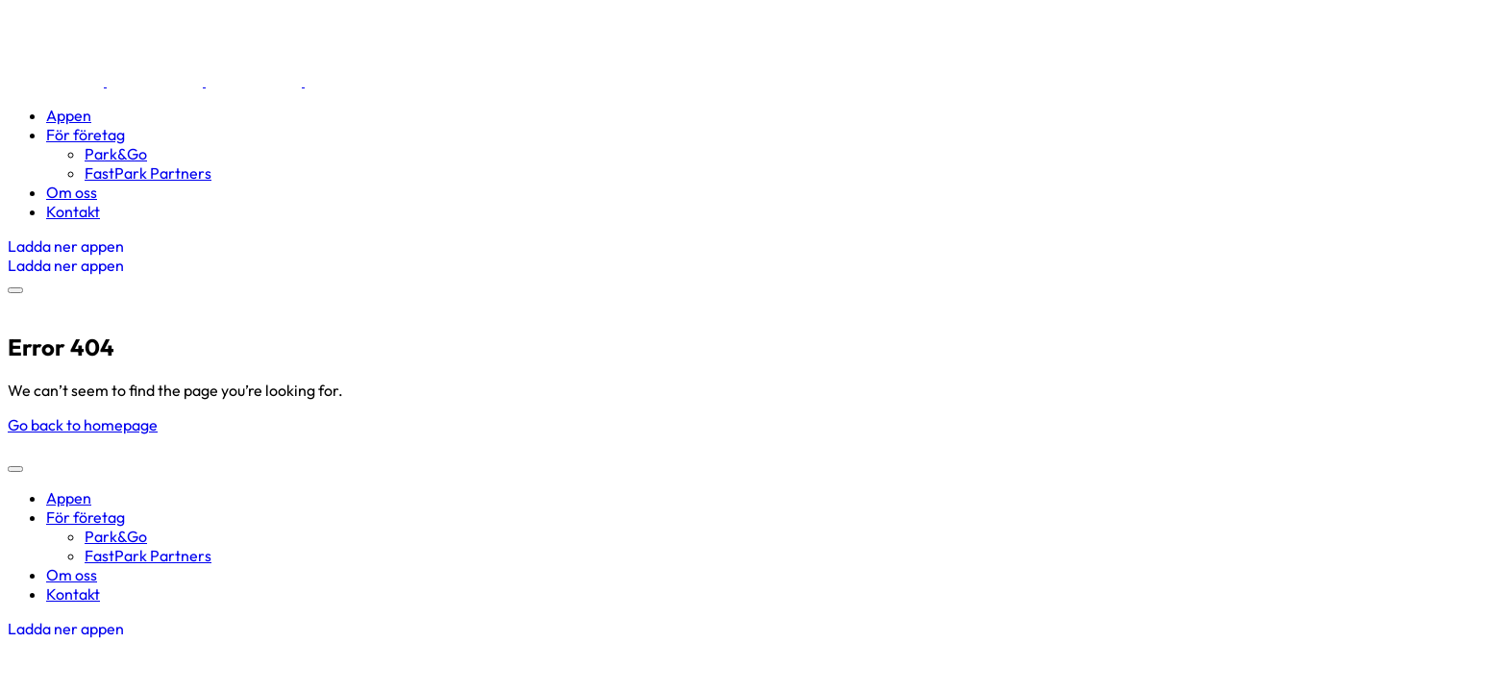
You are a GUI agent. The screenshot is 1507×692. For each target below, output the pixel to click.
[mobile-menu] (15, 290)
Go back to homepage (83, 424)
